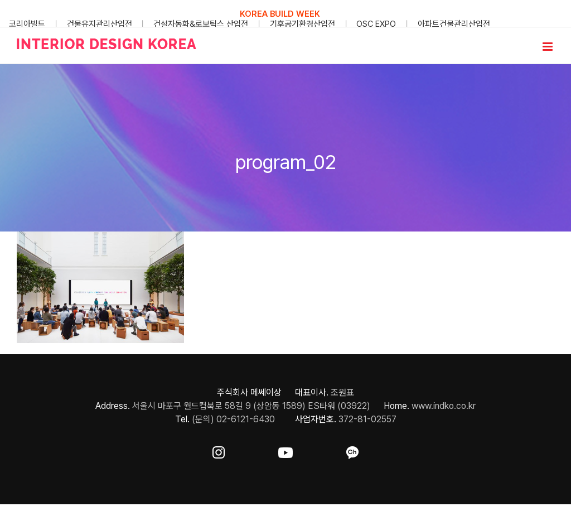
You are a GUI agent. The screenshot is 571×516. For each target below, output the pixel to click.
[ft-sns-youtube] (285, 450)
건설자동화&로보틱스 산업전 (200, 24)
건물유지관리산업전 (99, 24)
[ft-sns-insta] (218, 450)
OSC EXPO (376, 24)
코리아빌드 (27, 24)
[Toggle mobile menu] (548, 46)
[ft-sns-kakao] (352, 450)
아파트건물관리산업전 (454, 24)
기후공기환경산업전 (302, 24)
